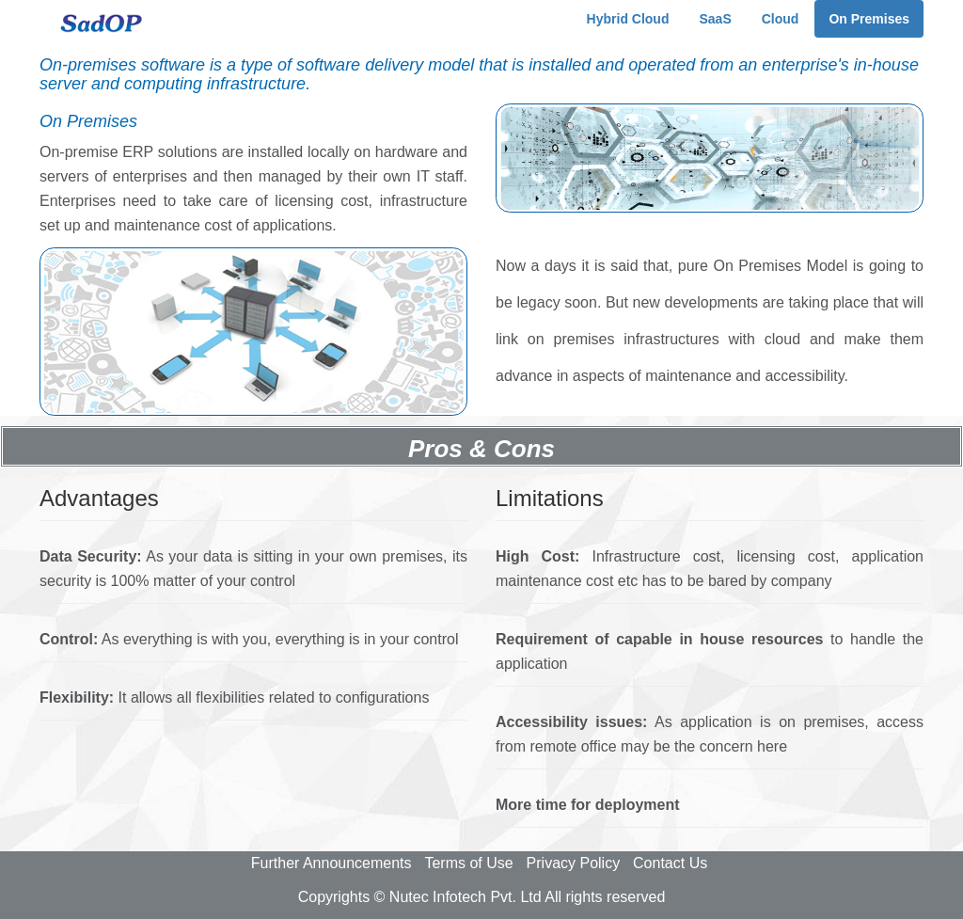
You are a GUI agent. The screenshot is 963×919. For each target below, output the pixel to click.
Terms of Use (468, 863)
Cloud (780, 18)
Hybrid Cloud (628, 18)
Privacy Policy (574, 863)
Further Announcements (331, 863)
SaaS (715, 18)
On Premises (869, 18)
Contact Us (670, 863)
